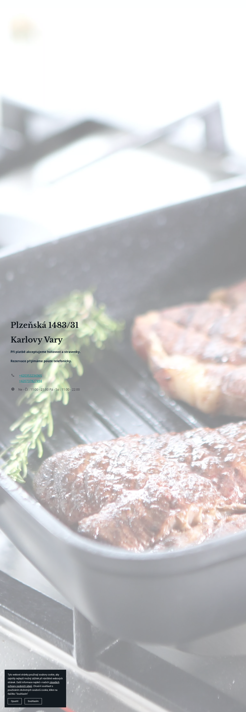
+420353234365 (30, 376)
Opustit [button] (14, 701)
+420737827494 (30, 381)
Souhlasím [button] (33, 701)
